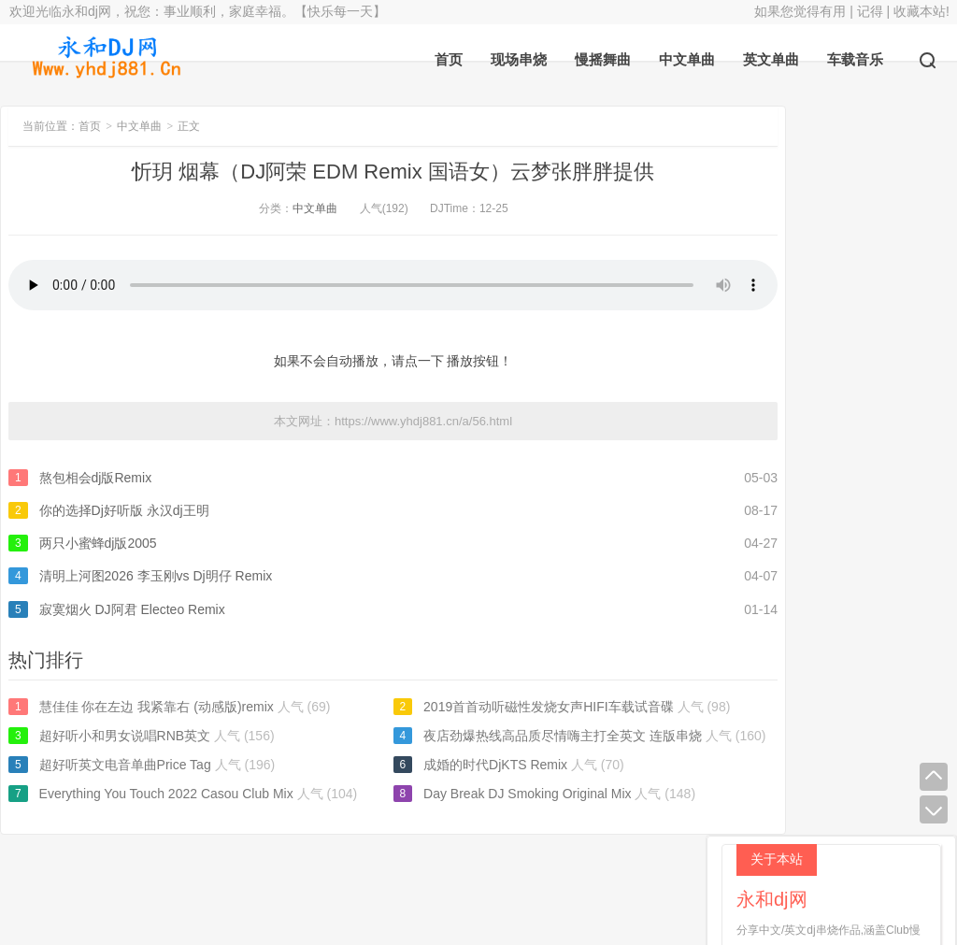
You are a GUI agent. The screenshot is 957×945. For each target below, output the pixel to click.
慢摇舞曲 (603, 59)
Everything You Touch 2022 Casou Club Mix (166, 793)
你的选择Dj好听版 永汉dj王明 (124, 510)
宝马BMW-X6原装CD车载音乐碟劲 (843, 375)
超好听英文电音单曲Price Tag (125, 764)
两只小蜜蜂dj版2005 (98, 543)
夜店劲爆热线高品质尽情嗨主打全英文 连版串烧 (518, 735)
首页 (449, 59)
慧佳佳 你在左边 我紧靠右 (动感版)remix (156, 706)
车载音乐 (855, 59)
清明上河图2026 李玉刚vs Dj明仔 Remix (156, 575)
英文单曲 (771, 59)
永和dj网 (383, 880)
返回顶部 (572, 880)
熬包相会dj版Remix (95, 477)
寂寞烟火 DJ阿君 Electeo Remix (132, 609)
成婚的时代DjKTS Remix (450, 764)
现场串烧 (519, 59)
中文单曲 (687, 59)
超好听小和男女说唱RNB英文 (125, 735)
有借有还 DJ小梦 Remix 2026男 (834, 544)
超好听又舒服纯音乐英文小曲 (827, 601)
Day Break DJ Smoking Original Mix (483, 793)
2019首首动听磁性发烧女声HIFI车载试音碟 (504, 706)
